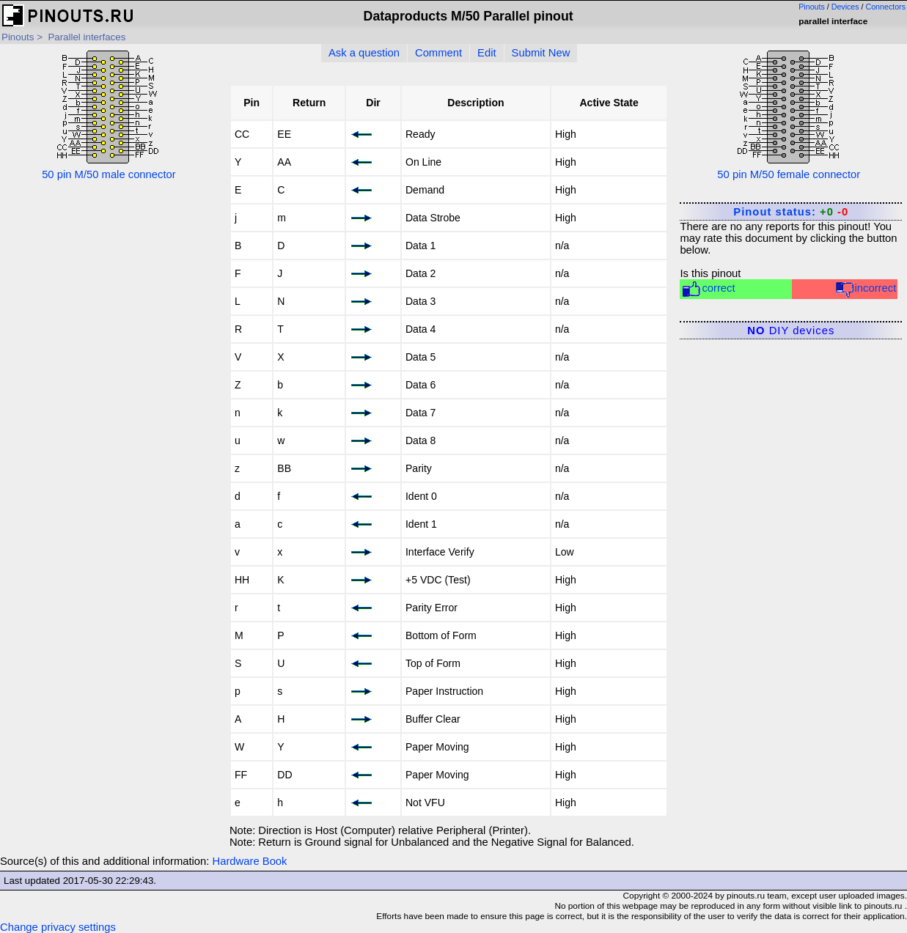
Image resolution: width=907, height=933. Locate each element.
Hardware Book (250, 861)
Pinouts (811, 6)
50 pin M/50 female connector (788, 114)
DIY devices (790, 330)
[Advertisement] (109, 400)
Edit (486, 53)
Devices (845, 6)
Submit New (541, 53)
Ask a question (364, 53)
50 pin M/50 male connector (109, 114)
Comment (438, 53)
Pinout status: (790, 212)
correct (708, 289)
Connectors (886, 6)
